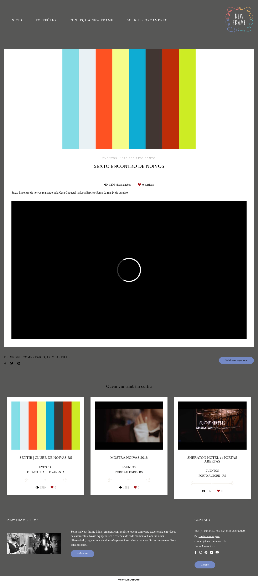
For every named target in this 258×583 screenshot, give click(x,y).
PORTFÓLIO (46, 20)
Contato (205, 564)
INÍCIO (16, 20)
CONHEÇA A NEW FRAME (91, 20)
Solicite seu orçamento (236, 360)
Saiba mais (82, 553)
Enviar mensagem (209, 536)
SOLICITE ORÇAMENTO (147, 20)
